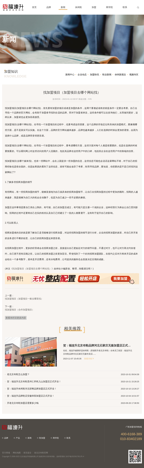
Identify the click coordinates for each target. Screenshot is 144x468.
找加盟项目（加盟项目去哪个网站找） (32, 268)
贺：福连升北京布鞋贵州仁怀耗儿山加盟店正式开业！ (34, 381)
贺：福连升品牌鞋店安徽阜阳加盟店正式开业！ (30, 396)
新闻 (28, 438)
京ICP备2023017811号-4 (74, 456)
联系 (67, 438)
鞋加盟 (41, 438)
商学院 (55, 438)
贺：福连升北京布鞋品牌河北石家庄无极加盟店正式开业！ (98, 345)
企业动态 (82, 74)
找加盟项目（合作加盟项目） (19, 309)
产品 (17, 438)
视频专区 (133, 74)
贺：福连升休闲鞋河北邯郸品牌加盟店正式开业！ (32, 388)
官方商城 (6, 453)
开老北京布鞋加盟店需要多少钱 (23, 403)
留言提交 (27, 453)
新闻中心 (69, 74)
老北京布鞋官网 (41, 453)
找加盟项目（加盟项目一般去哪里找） (24, 299)
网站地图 (17, 453)
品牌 (5, 438)
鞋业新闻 (106, 74)
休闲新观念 (120, 74)
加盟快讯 (94, 74)
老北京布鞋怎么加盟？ (18, 374)
